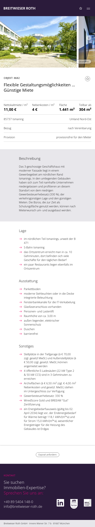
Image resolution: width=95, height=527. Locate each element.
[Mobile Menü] (88, 8)
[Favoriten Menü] (80, 8)
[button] (88, 37)
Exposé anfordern (47, 454)
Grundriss (84, 61)
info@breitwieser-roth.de (23, 506)
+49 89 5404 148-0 (18, 501)
